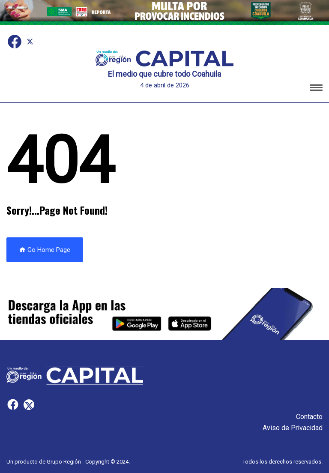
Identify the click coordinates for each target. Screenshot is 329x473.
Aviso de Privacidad (293, 428)
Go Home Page (44, 250)
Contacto (309, 417)
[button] (316, 89)
